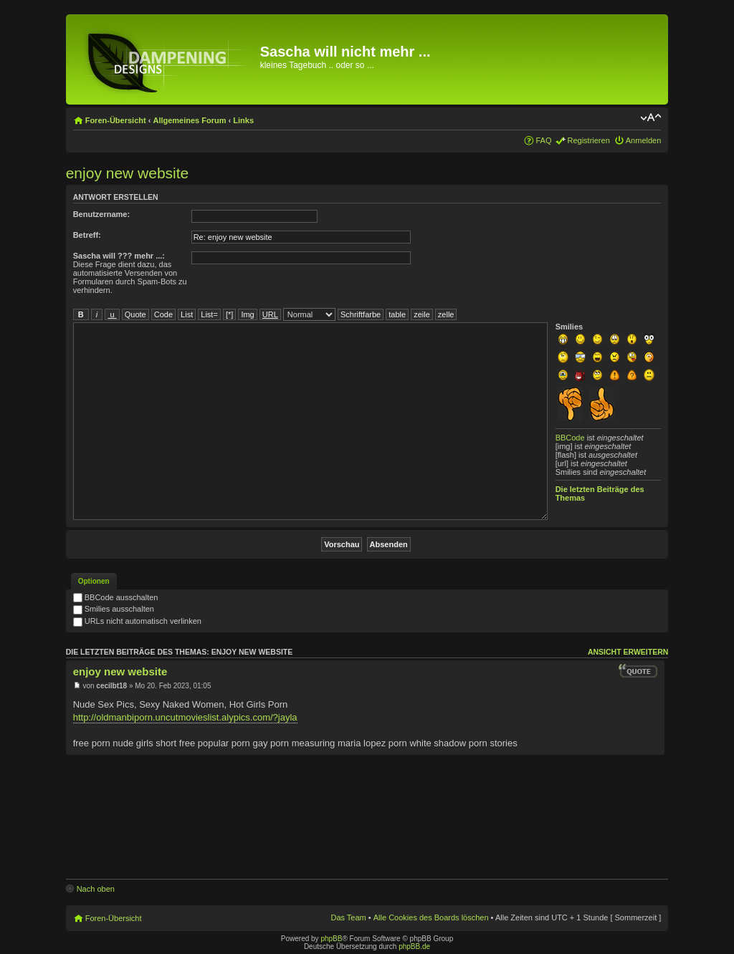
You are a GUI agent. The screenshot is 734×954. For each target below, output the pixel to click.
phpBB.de (414, 946)
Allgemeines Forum (189, 120)
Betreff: (87, 235)
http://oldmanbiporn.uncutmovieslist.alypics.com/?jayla (185, 717)
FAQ (543, 140)
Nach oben (96, 889)
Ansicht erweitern (628, 651)
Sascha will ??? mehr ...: (119, 255)
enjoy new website (127, 173)
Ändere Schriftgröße (650, 117)
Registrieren (588, 140)
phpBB (331, 939)
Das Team (348, 917)
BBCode (570, 437)
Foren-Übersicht (115, 120)
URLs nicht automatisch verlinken (137, 621)
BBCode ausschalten (115, 597)
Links (243, 120)
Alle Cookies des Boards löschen (431, 917)
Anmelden (644, 140)
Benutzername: (101, 214)
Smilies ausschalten (113, 608)
